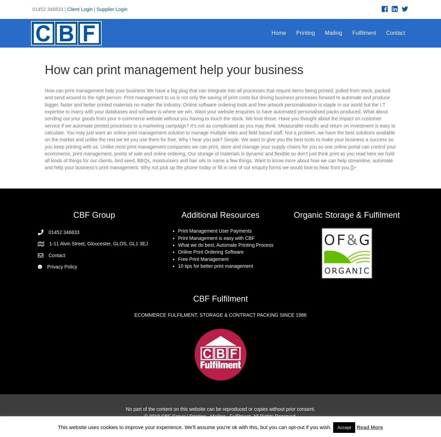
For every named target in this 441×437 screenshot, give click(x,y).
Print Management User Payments (215, 231)
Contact (395, 33)
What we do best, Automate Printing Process (226, 245)
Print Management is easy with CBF (216, 238)
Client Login (80, 9)
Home (278, 33)
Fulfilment (364, 33)
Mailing (333, 33)
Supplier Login (111, 9)
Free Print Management (203, 259)
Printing (305, 33)
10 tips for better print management (215, 266)
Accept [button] (344, 427)
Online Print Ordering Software (211, 252)
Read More (370, 427)
